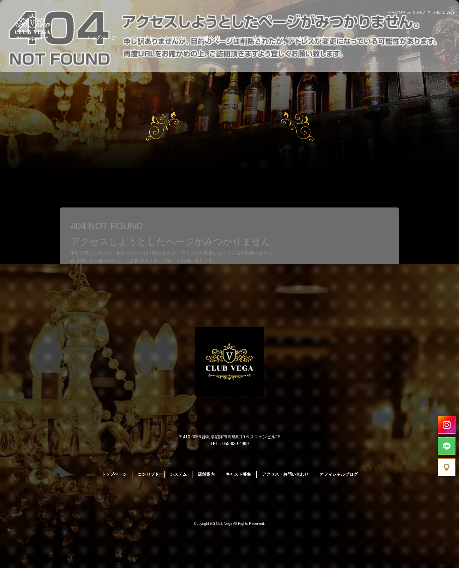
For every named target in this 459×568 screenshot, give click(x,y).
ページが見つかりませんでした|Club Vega (421, 12)
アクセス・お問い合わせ (304, 38)
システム (175, 38)
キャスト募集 (248, 38)
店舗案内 (208, 38)
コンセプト (140, 38)
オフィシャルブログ (339, 474)
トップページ (100, 38)
